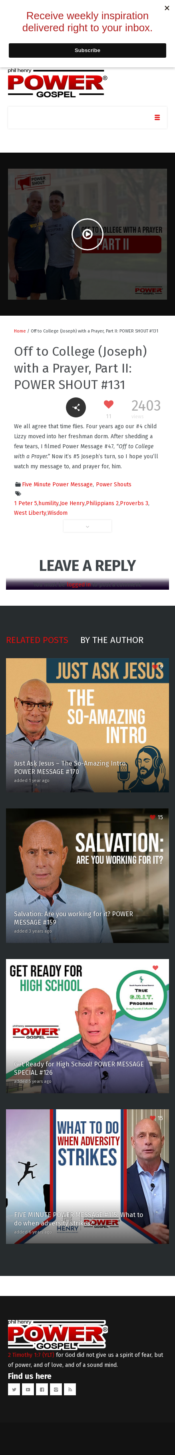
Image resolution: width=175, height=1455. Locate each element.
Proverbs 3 (134, 503)
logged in (79, 584)
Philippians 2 (102, 503)
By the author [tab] (111, 640)
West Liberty (30, 513)
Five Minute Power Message (57, 484)
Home (20, 331)
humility (48, 503)
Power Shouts (113, 484)
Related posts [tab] (37, 640)
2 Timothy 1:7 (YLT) (31, 1355)
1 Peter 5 (25, 503)
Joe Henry (72, 503)
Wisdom (58, 513)
